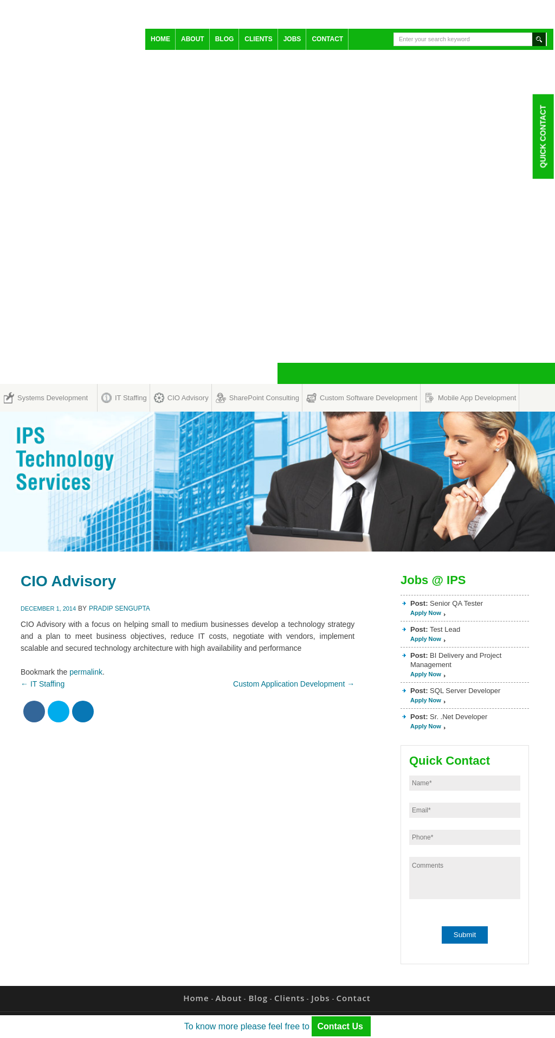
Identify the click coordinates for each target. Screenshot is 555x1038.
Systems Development (52, 398)
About (192, 39)
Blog (224, 39)
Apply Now (425, 613)
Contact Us (341, 1026)
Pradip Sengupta (119, 608)
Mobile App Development (477, 398)
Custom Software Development (368, 398)
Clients (258, 39)
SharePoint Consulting (264, 398)
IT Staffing (131, 398)
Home (160, 39)
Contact (327, 39)
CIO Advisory (188, 398)
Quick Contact (542, 136)
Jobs (292, 39)
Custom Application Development (293, 684)
